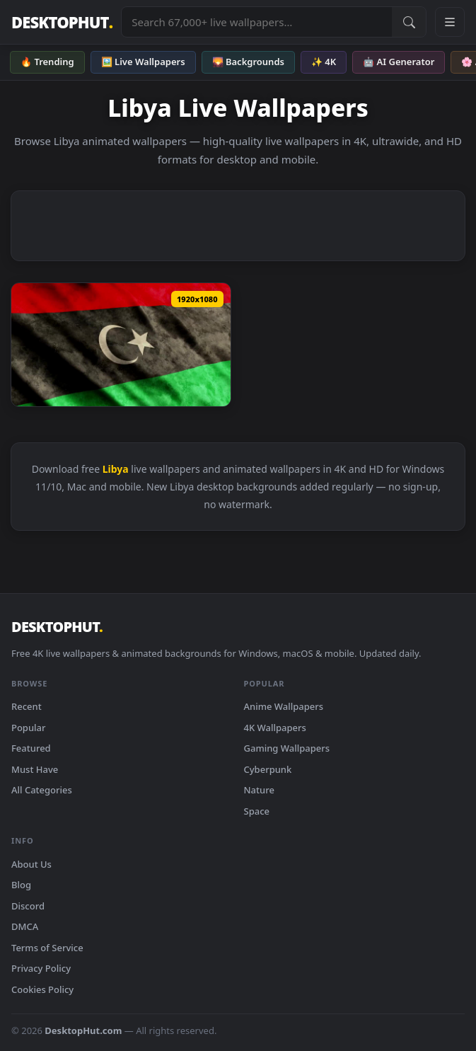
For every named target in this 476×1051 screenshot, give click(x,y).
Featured (31, 748)
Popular (28, 727)
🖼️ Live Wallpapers (143, 61)
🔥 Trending (47, 61)
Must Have (34, 769)
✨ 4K (323, 61)
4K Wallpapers (275, 727)
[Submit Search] (409, 22)
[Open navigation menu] (450, 22)
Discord (28, 906)
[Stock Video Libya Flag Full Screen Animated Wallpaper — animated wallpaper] (121, 344)
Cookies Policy (42, 989)
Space (257, 811)
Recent (26, 706)
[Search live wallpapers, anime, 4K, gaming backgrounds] (257, 22)
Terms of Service (47, 947)
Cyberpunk (268, 769)
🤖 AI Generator (398, 61)
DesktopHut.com (83, 1030)
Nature (259, 789)
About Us (31, 864)
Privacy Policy (41, 968)
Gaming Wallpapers (287, 748)
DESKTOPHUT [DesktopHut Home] (61, 22)
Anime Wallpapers (284, 706)
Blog (21, 884)
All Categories (41, 789)
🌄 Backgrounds (248, 61)
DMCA (24, 926)
